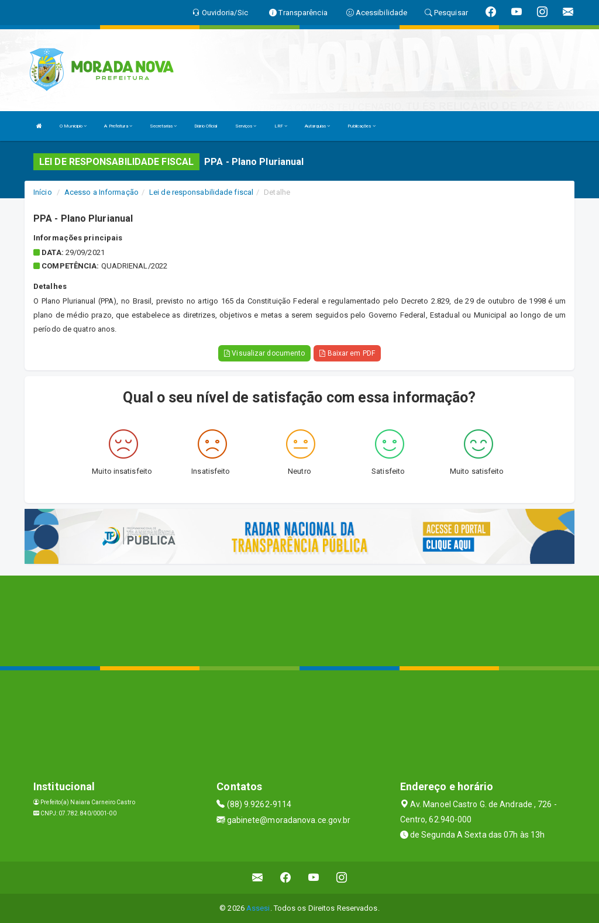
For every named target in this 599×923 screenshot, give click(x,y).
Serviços (246, 126)
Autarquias (317, 126)
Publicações (361, 126)
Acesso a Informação (101, 192)
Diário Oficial (205, 126)
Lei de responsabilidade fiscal (201, 192)
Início (42, 192)
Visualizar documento (264, 353)
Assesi (258, 908)
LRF (281, 126)
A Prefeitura (118, 126)
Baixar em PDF (347, 353)
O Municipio (73, 126)
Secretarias (163, 126)
